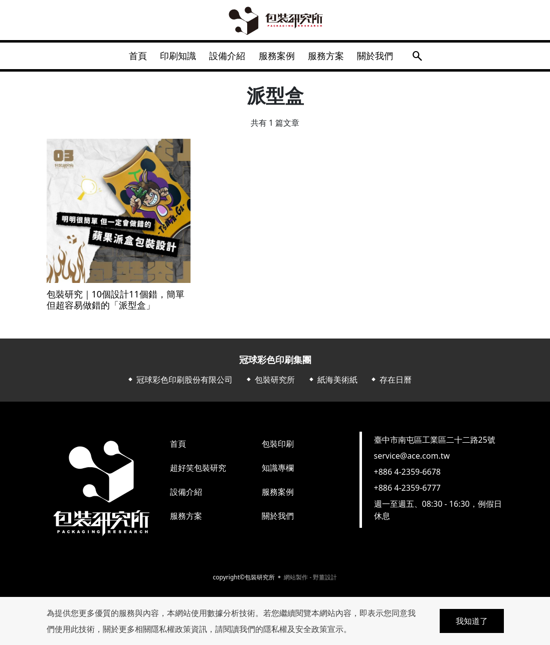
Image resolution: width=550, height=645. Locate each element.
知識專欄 (278, 470)
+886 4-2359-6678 (407, 474)
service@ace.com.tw (412, 458)
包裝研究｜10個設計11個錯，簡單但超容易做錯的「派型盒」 (116, 302)
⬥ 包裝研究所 (270, 382)
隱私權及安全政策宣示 (303, 628)
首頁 (131, 57)
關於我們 (382, 57)
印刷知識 (174, 57)
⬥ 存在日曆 (391, 382)
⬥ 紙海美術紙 (332, 382)
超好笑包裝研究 (198, 470)
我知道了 (472, 620)
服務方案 (330, 57)
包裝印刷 (278, 446)
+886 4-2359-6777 (407, 490)
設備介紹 (226, 57)
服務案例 (278, 57)
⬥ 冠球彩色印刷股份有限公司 (179, 382)
